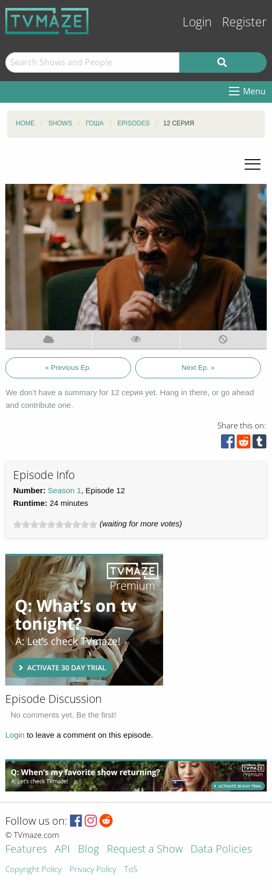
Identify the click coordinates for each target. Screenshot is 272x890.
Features (26, 850)
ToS (130, 869)
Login (197, 22)
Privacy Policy (92, 869)
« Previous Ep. (68, 367)
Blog (88, 850)
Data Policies (221, 850)
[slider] (55, 524)
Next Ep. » (198, 367)
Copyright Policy (33, 869)
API (62, 850)
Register (244, 22)
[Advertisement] (84, 620)
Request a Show (145, 850)
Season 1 (64, 490)
